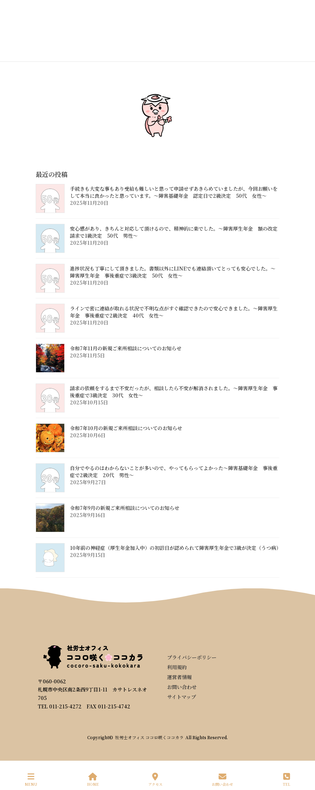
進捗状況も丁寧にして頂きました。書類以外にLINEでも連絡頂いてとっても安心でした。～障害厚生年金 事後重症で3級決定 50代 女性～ (172, 272)
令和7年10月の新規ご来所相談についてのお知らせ (126, 428)
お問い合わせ (222, 779)
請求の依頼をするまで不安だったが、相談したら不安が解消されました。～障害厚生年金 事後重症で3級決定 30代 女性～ (174, 392)
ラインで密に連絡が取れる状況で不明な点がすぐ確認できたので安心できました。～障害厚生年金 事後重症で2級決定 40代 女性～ (174, 312)
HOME (93, 779)
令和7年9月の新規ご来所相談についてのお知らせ (124, 507)
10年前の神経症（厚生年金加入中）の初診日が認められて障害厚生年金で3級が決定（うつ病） (175, 547)
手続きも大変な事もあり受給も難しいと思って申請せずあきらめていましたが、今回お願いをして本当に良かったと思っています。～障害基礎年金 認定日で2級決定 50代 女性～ (174, 192)
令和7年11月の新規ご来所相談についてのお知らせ (126, 348)
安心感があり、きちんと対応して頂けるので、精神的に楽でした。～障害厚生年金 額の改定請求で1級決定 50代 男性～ (174, 232)
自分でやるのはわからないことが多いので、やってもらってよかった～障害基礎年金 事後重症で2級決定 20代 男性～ (174, 471)
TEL (286, 779)
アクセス (155, 779)
